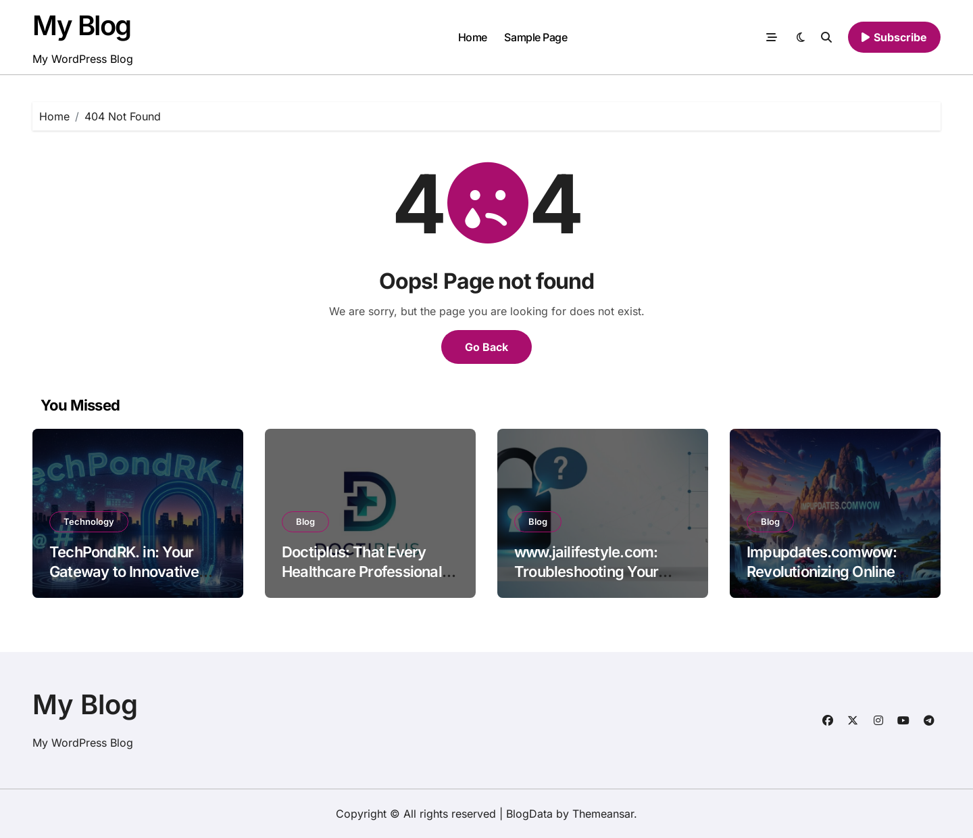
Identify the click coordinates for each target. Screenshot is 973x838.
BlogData (529, 813)
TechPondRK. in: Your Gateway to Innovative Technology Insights (124, 571)
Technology (89, 521)
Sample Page (535, 37)
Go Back (486, 347)
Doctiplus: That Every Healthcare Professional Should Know (362, 571)
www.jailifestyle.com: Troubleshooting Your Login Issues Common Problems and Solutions (593, 581)
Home (472, 37)
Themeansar (603, 813)
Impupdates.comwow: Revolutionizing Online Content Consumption (822, 571)
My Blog (81, 25)
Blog (305, 521)
